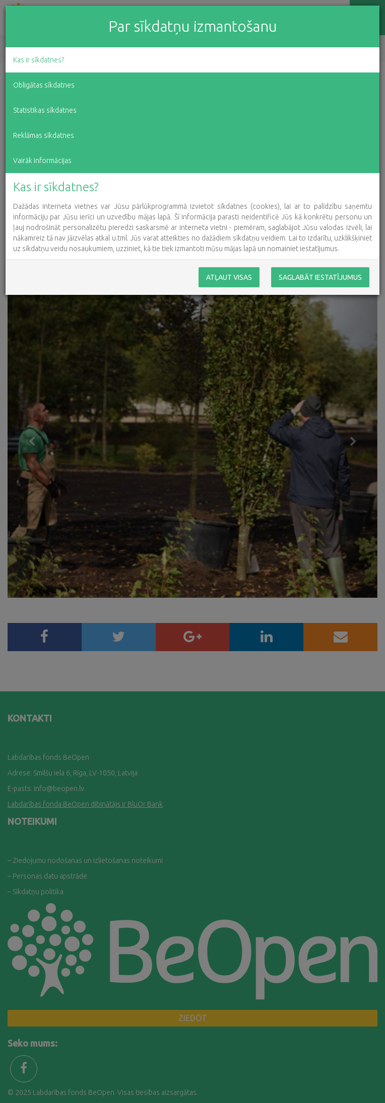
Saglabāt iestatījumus (320, 277)
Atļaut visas (229, 277)
